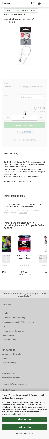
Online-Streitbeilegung (10, 363)
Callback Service (8, 335)
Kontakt (5, 313)
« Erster (8, 10)
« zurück (16, 10)
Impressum (6, 309)
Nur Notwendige (24, 427)
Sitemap (5, 358)
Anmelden (23, 213)
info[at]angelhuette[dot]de (17, 384)
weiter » (25, 10)
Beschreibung (11, 153)
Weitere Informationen (25, 434)
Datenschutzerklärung (16, 414)
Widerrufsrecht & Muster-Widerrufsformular (18, 322)
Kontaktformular (9, 390)
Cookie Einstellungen (9, 340)
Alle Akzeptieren (24, 419)
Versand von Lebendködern (12, 354)
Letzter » (33, 10)
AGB (3, 326)
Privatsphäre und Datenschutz (13, 331)
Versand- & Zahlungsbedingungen (14, 318)
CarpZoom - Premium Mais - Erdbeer (24, 256)
